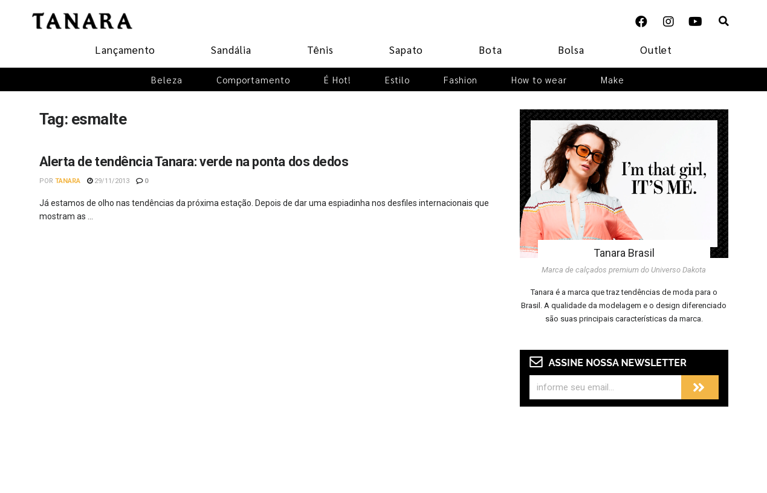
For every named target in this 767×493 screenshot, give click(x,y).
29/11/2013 (108, 181)
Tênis (320, 49)
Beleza (167, 79)
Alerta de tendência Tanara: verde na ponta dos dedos (194, 161)
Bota (490, 49)
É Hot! (337, 79)
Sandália (231, 49)
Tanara (67, 181)
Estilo (397, 79)
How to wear (539, 79)
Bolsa (571, 49)
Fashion (460, 79)
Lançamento (125, 49)
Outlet (656, 49)
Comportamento (253, 79)
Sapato (406, 49)
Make (612, 79)
